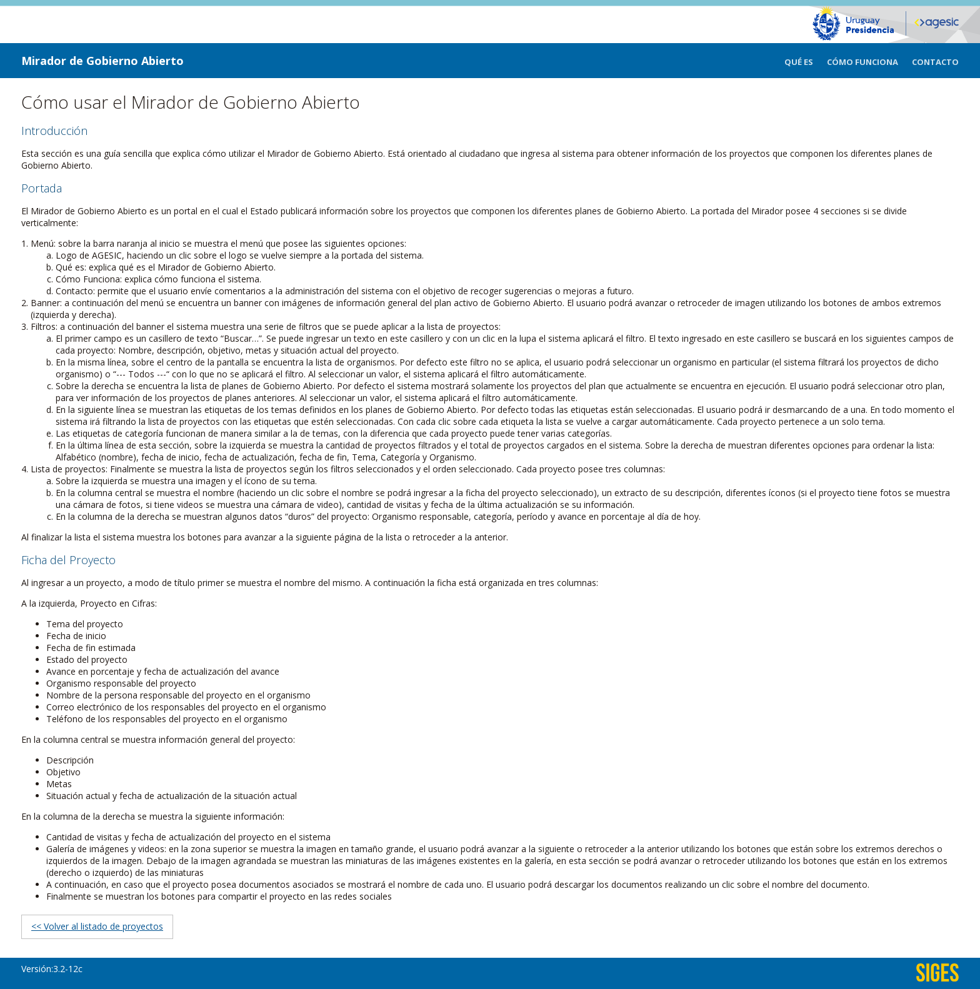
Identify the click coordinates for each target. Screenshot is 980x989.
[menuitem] (805, 60)
